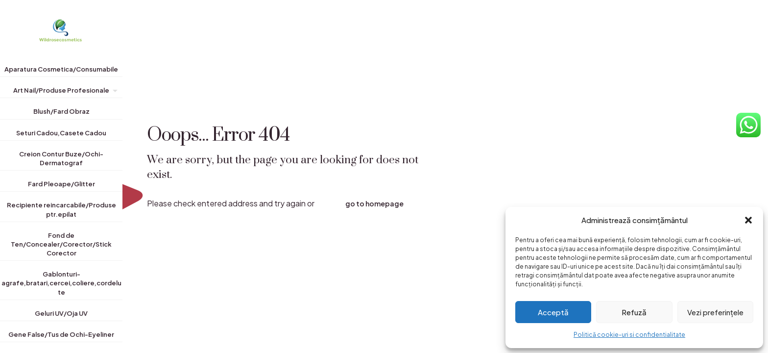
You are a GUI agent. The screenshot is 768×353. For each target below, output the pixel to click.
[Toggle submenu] (113, 92)
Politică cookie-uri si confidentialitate (629, 334)
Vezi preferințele (715, 312)
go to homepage (374, 203)
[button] (748, 220)
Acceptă (553, 312)
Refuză (634, 312)
